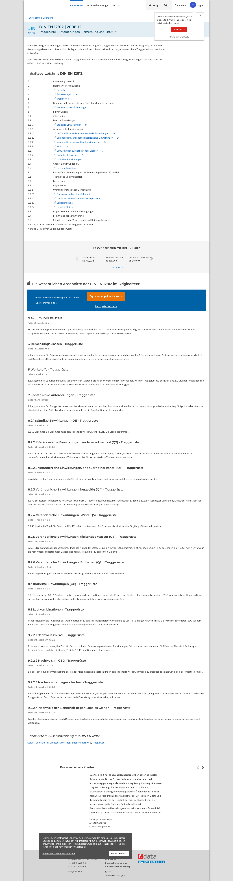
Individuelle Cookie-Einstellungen (59, 853)
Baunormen (76, 5)
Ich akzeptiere (118, 853)
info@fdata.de (75, 871)
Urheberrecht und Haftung (117, 866)
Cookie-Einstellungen (115, 875)
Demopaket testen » (106, 306)
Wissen (116, 5)
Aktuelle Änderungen (98, 5)
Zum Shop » (116, 267)
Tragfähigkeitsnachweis (78, 742)
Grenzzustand (57, 742)
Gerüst (31, 742)
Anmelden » (179, 29)
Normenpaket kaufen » (106, 296)
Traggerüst (98, 742)
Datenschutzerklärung (116, 862)
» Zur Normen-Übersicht (40, 17)
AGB (109, 871)
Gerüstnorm (42, 742)
